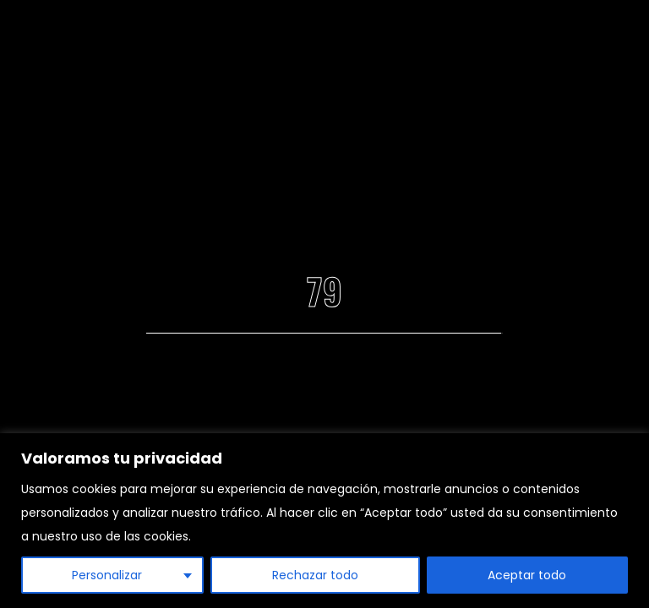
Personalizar (107, 575)
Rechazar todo (315, 575)
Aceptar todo (527, 575)
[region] (324, 520)
